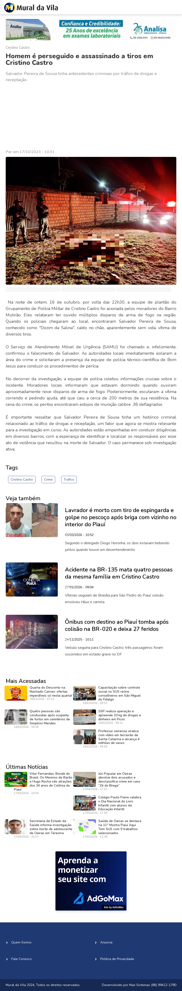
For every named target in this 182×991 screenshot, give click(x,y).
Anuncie (106, 942)
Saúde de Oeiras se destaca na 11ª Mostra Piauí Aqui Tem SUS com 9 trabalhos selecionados (119, 827)
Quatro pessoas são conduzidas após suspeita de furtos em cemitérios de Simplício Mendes (50, 717)
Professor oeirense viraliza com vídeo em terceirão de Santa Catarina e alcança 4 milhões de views (119, 737)
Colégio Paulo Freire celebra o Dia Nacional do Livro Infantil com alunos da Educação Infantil (119, 803)
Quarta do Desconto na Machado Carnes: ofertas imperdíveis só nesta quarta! (51, 691)
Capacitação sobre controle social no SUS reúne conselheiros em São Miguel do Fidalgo (119, 693)
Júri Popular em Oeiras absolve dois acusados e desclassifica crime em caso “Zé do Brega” (119, 779)
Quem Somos (21, 942)
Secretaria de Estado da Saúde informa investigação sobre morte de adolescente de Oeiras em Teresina (51, 827)
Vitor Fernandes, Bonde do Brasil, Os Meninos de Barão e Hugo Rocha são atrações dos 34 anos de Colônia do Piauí (43, 781)
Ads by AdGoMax (113, 907)
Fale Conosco (21, 959)
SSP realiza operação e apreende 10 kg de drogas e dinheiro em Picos (119, 715)
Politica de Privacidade (117, 959)
